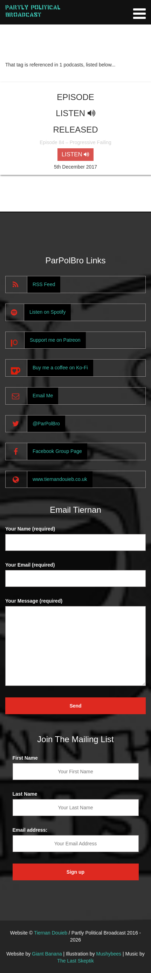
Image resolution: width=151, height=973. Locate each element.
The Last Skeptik (75, 961)
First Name (25, 758)
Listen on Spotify (47, 312)
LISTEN (75, 154)
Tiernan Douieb (50, 933)
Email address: (30, 830)
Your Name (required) (30, 529)
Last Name (25, 794)
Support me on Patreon (55, 340)
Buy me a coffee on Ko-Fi (60, 367)
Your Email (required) (30, 565)
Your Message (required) (33, 601)
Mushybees (109, 954)
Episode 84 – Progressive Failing (75, 142)
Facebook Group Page (57, 451)
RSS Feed (44, 284)
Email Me (43, 395)
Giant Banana (47, 954)
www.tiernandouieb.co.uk (60, 479)
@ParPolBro (46, 423)
